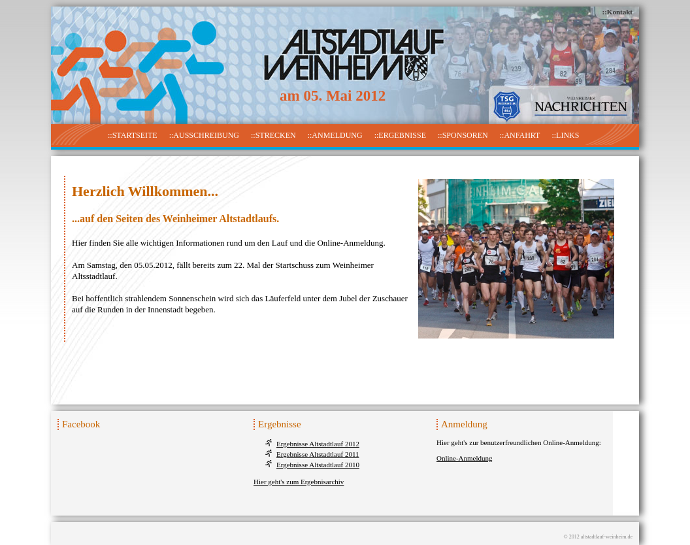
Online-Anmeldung (464, 458)
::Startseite (132, 135)
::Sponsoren (463, 135)
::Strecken (273, 135)
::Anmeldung (335, 135)
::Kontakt (617, 12)
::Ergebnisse (400, 135)
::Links (565, 135)
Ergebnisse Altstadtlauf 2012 (317, 444)
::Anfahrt (520, 135)
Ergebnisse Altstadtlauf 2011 (317, 454)
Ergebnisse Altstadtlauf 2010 (317, 465)
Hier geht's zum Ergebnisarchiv (299, 482)
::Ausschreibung (204, 135)
